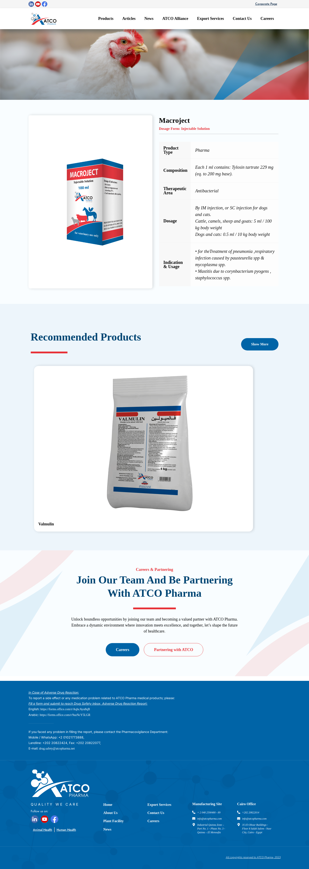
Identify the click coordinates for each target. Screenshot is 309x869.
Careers (267, 18)
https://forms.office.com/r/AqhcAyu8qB (65, 709)
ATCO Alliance (175, 18)
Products (105, 18)
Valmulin (46, 524)
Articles (129, 18)
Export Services (210, 18)
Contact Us (242, 18)
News (149, 18)
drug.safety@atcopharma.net (57, 748)
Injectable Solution (195, 129)
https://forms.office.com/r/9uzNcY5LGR (65, 715)
